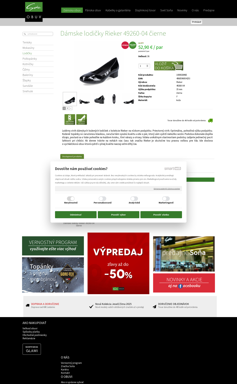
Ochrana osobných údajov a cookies (167, 188)
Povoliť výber (118, 214)
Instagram (144, 331)
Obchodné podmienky (35, 335)
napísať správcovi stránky (118, 377)
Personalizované (103, 202)
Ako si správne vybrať (111, 328)
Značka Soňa (68, 331)
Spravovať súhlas (170, 377)
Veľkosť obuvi (30, 328)
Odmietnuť (76, 214)
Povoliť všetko (161, 214)
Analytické (134, 202)
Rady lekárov (107, 335)
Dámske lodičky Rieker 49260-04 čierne (79, 224)
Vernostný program (71, 328)
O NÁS (65, 323)
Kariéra (65, 335)
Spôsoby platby (31, 331)
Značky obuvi (107, 331)
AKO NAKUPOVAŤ (34, 323)
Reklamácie (29, 338)
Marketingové (166, 202)
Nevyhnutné (71, 202)
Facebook (144, 328)
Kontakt (65, 338)
